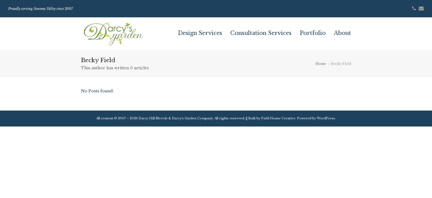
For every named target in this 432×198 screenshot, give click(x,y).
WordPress (326, 118)
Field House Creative (278, 118)
